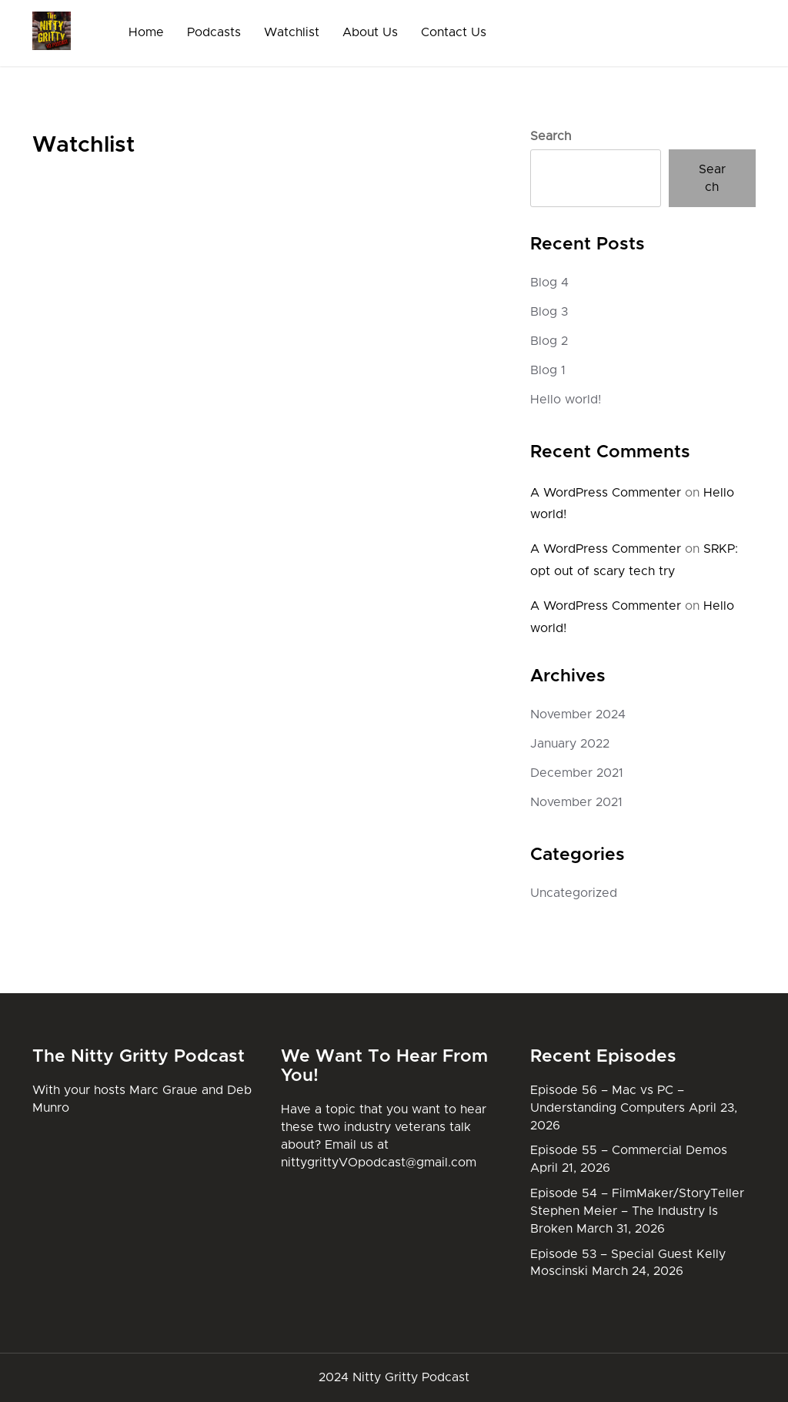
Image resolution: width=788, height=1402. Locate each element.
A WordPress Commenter (605, 493)
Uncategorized (573, 893)
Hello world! (565, 399)
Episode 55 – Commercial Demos (628, 1150)
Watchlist (291, 32)
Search (550, 136)
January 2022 (569, 744)
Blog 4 (549, 282)
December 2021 (576, 773)
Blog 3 (549, 312)
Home (146, 32)
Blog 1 (548, 370)
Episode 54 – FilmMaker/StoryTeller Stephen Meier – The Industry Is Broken (637, 1211)
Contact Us (453, 32)
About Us (370, 32)
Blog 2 (549, 341)
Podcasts (214, 32)
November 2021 (576, 802)
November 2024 (578, 714)
